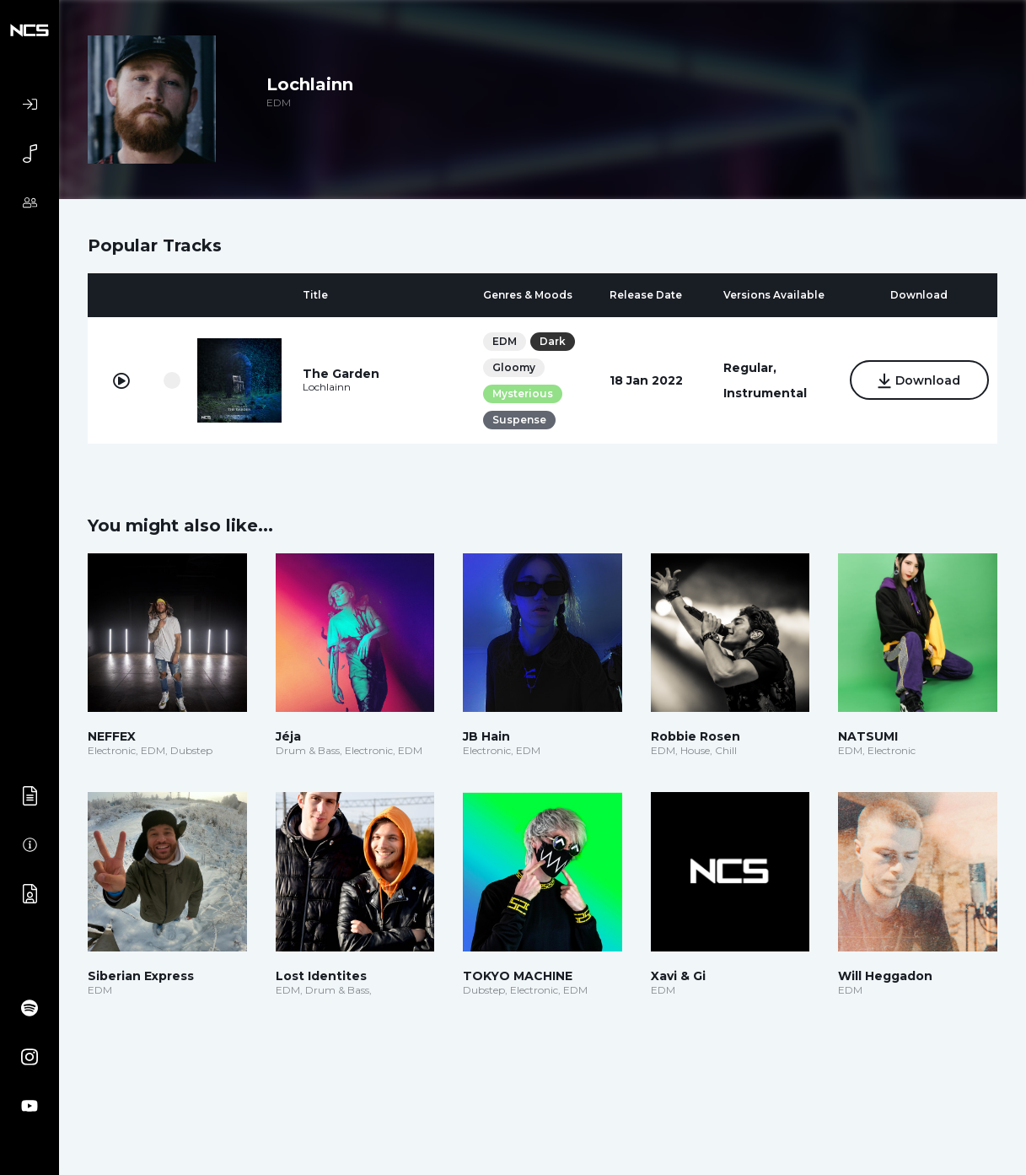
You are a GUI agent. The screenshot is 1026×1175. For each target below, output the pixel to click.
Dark (553, 341)
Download (919, 381)
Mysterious (522, 393)
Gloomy (513, 367)
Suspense (519, 419)
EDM (504, 341)
